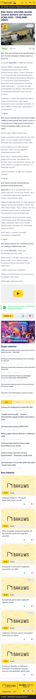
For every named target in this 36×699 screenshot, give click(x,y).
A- (30, 48)
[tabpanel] (18, 437)
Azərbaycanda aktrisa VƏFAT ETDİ (14, 426)
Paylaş (8, 316)
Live (14, 692)
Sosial (10, 381)
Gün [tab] (6, 402)
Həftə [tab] (18, 402)
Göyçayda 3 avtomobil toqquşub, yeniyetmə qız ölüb (17, 393)
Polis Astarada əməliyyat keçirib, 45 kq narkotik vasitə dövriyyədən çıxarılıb (17, 533)
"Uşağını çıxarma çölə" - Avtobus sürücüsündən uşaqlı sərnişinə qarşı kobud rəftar (17, 416)
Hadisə (4, 48)
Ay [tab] (29, 402)
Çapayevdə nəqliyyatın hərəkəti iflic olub (17, 407)
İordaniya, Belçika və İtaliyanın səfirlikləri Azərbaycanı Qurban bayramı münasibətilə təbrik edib (16, 668)
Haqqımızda (6, 692)
